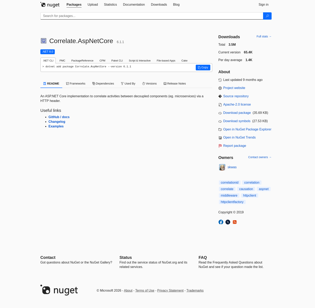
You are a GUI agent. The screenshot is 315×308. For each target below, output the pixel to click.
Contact (47, 257)
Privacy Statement (170, 290)
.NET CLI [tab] (48, 60)
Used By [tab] (128, 83)
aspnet (264, 189)
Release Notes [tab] (175, 83)
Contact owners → (260, 157)
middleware (229, 195)
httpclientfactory (232, 202)
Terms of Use (144, 290)
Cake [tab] (184, 60)
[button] (203, 67)
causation (246, 189)
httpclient (249, 195)
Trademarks (195, 290)
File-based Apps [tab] (166, 60)
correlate (227, 189)
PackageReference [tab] (82, 60)
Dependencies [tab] (103, 83)
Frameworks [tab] (75, 83)
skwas (232, 167)
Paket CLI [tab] (117, 60)
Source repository (236, 96)
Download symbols (236, 121)
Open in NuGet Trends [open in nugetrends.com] (239, 137)
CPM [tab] (102, 60)
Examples (56, 126)
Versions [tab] (149, 83)
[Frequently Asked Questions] (203, 257)
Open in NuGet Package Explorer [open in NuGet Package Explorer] (247, 129)
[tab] (74, 4)
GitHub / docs (59, 117)
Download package (237, 112)
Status (125, 257)
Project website (234, 88)
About (128, 290)
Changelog (56, 121)
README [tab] (51, 83)
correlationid (230, 182)
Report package (234, 145)
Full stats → (264, 36)
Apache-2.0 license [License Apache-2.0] (237, 104)
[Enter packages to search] (151, 16)
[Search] (267, 16)
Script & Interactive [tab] (140, 60)
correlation (251, 182)
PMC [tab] (62, 60)
